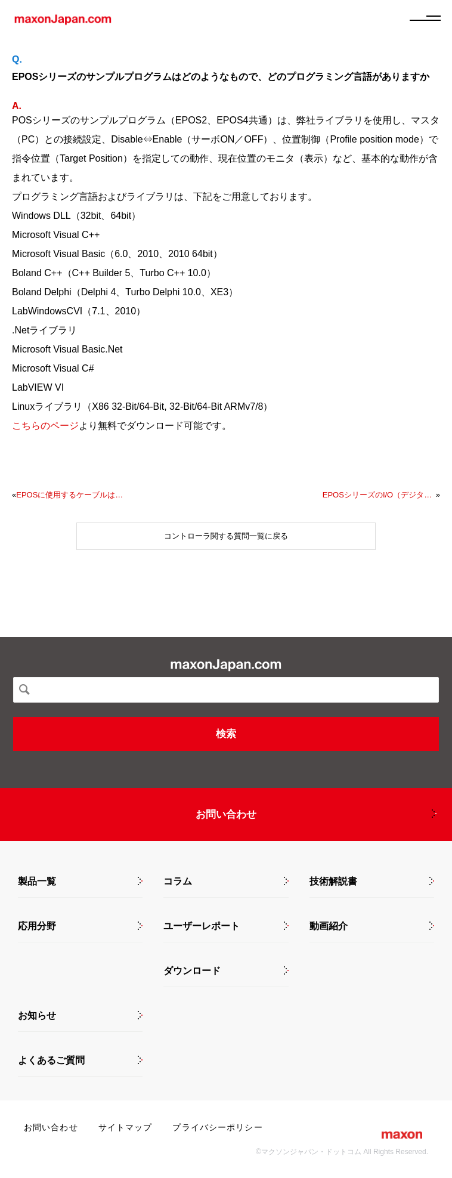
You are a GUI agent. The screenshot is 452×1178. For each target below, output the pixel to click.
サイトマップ (125, 1127)
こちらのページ (45, 426)
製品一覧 (37, 881)
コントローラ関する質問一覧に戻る (226, 535)
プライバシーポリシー (217, 1127)
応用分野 (37, 926)
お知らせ (37, 1016)
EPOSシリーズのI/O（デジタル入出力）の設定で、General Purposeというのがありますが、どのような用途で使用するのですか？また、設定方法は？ (379, 494)
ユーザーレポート (201, 926)
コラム (177, 881)
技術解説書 (333, 881)
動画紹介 (328, 926)
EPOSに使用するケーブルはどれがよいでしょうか (72, 494)
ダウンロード (192, 971)
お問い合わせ (226, 814)
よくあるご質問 (51, 1060)
